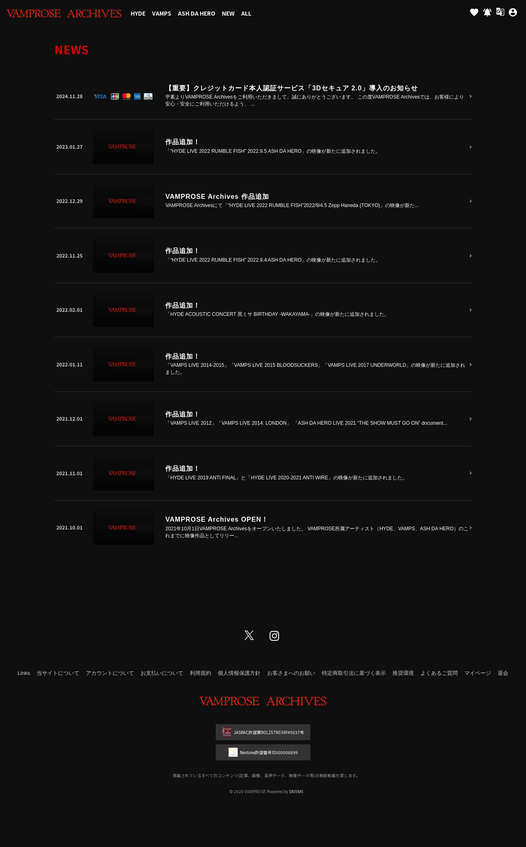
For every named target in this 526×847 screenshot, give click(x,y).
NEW (228, 13)
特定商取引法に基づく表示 (354, 673)
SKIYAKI (296, 791)
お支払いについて (162, 673)
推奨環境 (403, 673)
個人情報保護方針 (239, 673)
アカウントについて (110, 673)
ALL (246, 13)
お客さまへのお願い (291, 673)
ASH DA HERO (196, 13)
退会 (503, 673)
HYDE (138, 13)
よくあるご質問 (439, 673)
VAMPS (161, 13)
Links (24, 673)
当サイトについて (58, 673)
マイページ (477, 673)
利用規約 (200, 673)
